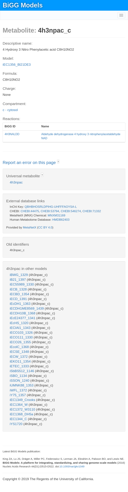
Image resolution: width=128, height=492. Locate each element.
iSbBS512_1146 (22, 371)
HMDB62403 (60, 219)
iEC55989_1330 (22, 284)
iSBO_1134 (19, 376)
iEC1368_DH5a (22, 414)
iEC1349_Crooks (23, 400)
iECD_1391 (19, 299)
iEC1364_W (19, 404)
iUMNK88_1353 (22, 385)
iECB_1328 (19, 289)
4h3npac (16, 182)
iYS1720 (16, 424)
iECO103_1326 (22, 332)
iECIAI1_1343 (21, 328)
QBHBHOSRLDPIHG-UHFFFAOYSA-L (51, 206)
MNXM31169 (56, 215)
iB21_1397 (18, 279)
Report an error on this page (30, 162)
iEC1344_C (19, 419)
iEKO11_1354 (21, 361)
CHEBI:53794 (50, 211)
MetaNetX (29, 227)
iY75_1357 (18, 395)
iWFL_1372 (19, 390)
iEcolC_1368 (20, 347)
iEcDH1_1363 (21, 304)
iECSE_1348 (20, 352)
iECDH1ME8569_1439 (27, 308)
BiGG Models (23, 5)
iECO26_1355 (21, 342)
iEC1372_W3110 (23, 409)
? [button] (58, 162)
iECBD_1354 (20, 294)
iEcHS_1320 (19, 323)
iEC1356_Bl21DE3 (17, 64)
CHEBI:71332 (92, 211)
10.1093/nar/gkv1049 (71, 466)
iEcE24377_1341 (23, 318)
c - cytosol (10, 110)
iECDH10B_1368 (23, 313)
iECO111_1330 (22, 337)
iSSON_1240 (20, 380)
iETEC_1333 (20, 366)
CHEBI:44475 (30, 211)
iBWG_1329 (19, 275)
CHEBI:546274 (71, 211)
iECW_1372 (19, 356)
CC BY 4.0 (45, 227)
